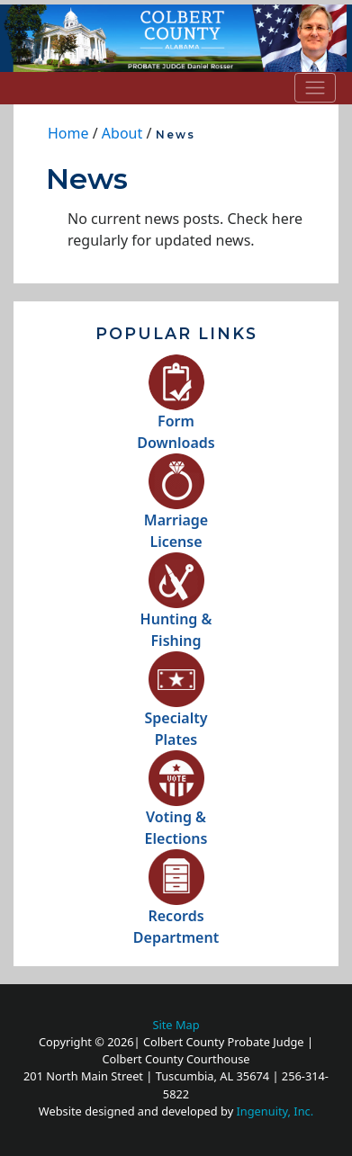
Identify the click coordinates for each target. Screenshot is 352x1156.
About (122, 133)
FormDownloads (175, 412)
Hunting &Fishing (176, 609)
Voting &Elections (176, 807)
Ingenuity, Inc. (275, 1111)
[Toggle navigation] (315, 87)
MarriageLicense (176, 510)
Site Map (175, 1025)
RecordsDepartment (176, 906)
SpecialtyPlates (176, 708)
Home (68, 133)
